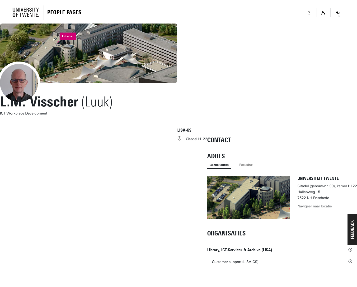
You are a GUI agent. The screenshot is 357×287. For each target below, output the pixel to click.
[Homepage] (64, 12)
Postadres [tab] (246, 165)
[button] (352, 229)
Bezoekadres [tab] (219, 165)
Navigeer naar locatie (314, 206)
